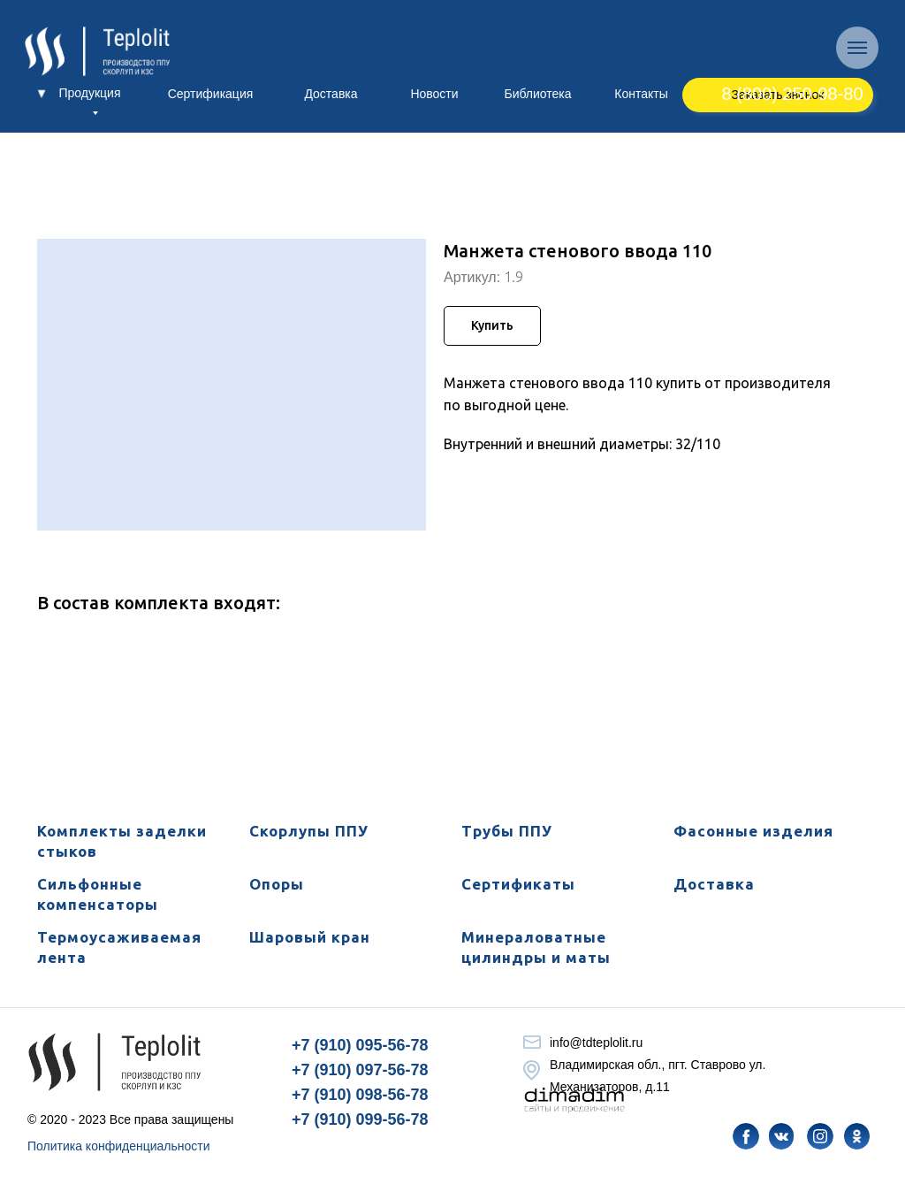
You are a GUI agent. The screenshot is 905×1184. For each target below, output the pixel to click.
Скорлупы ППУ (309, 830)
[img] (746, 1136)
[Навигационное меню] (857, 48)
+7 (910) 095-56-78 (360, 1045)
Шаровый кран (309, 936)
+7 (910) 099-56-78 (360, 1119)
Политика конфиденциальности (118, 1146)
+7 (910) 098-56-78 (360, 1095)
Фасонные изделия (753, 830)
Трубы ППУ (506, 830)
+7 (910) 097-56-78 (360, 1070)
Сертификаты (518, 883)
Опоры (276, 883)
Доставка (714, 883)
